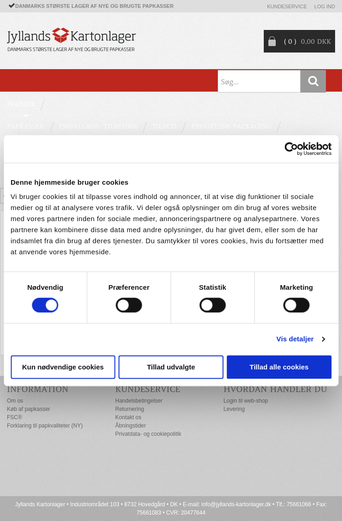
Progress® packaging (231, 126)
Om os (15, 401)
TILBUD (164, 126)
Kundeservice (287, 6)
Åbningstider (130, 425)
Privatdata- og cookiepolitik (148, 434)
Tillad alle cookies (278, 367)
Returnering (129, 409)
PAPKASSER (25, 126)
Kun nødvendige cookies (63, 367)
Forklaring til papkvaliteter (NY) (45, 425)
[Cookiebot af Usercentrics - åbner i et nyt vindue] (291, 149)
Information (38, 389)
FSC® (14, 417)
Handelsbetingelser (138, 401)
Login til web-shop (246, 401)
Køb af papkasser (28, 409)
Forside (21, 104)
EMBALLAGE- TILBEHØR (98, 126)
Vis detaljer (295, 339)
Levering (234, 409)
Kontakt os (128, 417)
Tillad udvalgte (171, 367)
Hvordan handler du (275, 389)
